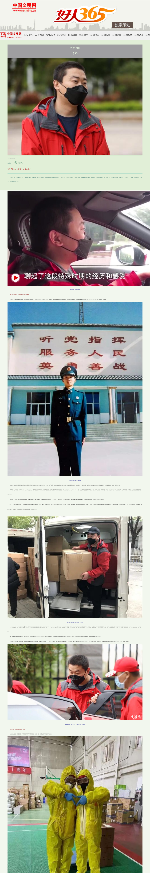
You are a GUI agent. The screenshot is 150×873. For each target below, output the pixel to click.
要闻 (31, 34)
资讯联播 (50, 34)
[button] (15, 278)
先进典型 (83, 34)
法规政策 (72, 34)
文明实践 (105, 34)
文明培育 (94, 34)
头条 (26, 34)
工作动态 (39, 34)
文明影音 (127, 34)
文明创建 (116, 34)
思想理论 (61, 34)
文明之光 (138, 34)
